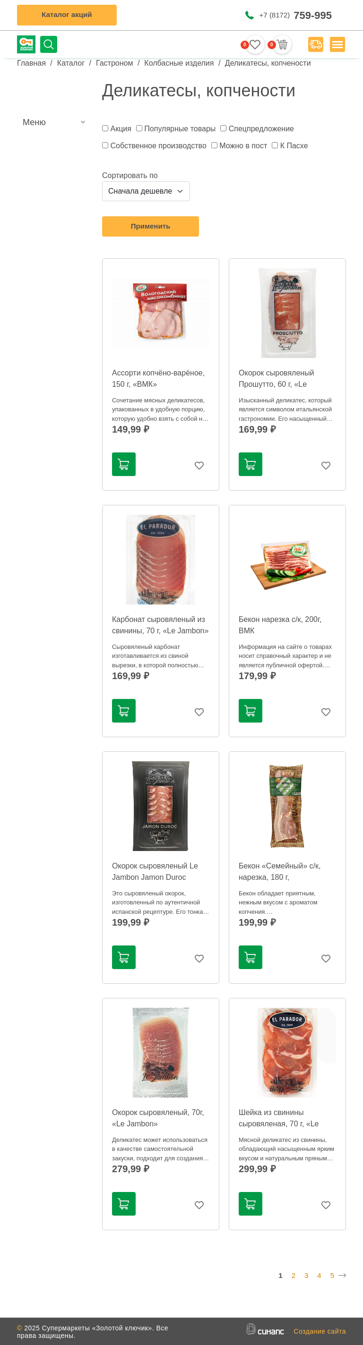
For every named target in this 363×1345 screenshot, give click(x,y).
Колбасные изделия (179, 63)
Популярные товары (180, 129)
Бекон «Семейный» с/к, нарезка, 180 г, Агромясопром (279, 877)
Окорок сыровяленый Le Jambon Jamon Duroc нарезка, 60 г (155, 877)
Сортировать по (130, 175)
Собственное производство (158, 146)
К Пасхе (294, 146)
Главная (31, 63)
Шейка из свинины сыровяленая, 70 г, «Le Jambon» (279, 1123)
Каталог (71, 63)
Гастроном (114, 63)
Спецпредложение (261, 129)
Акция (120, 129)
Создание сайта (320, 1331)
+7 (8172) (295, 15)
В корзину (123, 464)
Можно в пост (243, 146)
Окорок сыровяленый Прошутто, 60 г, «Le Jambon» (276, 384)
